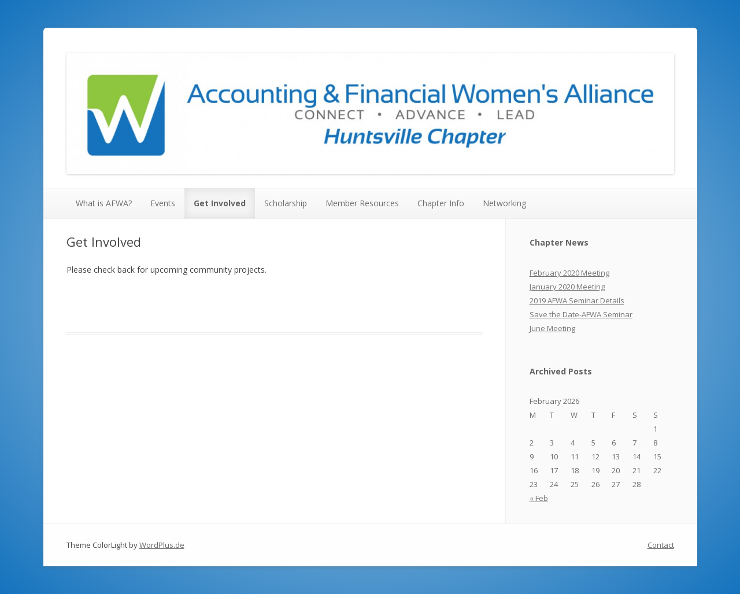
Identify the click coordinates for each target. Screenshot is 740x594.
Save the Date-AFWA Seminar (581, 314)
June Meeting (552, 328)
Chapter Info (440, 203)
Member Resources (362, 203)
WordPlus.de (161, 545)
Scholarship (285, 203)
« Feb (539, 498)
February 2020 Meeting (569, 273)
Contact (661, 545)
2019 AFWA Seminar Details (577, 300)
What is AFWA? (104, 203)
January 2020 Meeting (567, 286)
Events (162, 203)
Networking (504, 203)
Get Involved (220, 203)
